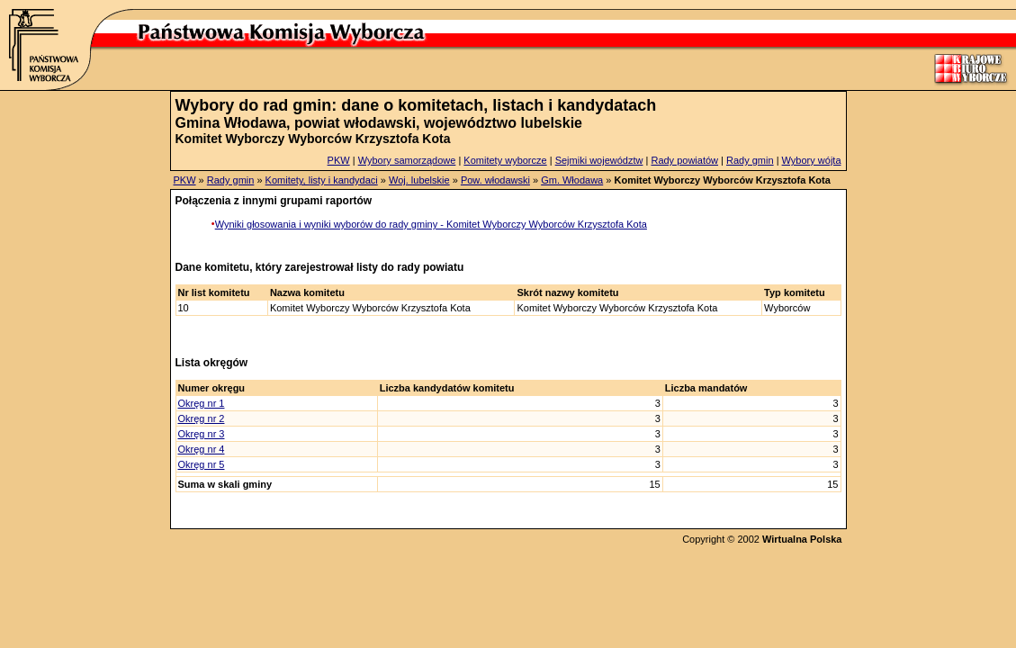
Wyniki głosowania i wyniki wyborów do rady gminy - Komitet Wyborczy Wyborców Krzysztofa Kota (431, 224)
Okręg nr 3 (201, 433)
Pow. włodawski (495, 180)
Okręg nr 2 (201, 418)
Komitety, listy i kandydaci (321, 180)
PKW (339, 160)
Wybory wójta (811, 160)
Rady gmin (750, 160)
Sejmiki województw (599, 160)
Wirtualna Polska (802, 539)
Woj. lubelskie (419, 180)
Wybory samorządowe (407, 160)
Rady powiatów (684, 160)
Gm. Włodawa (572, 180)
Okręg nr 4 (201, 449)
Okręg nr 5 (201, 464)
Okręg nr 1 (201, 403)
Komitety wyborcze (504, 160)
